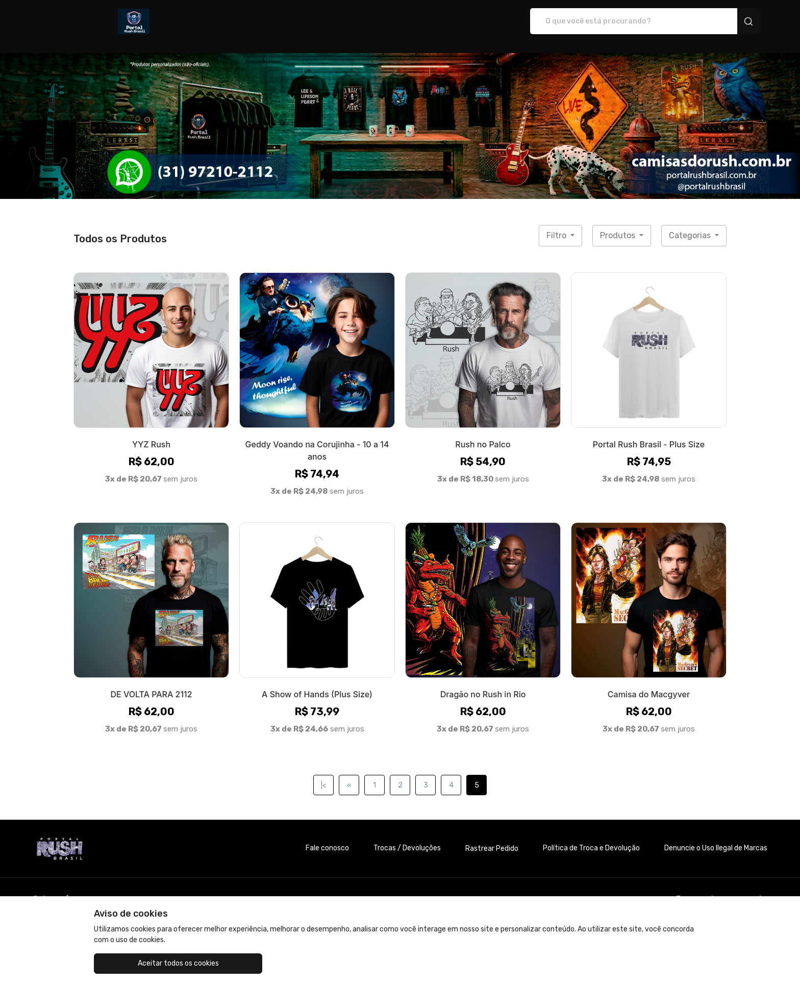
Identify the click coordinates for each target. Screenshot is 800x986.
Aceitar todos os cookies (145, 963)
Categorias (691, 225)
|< (323, 774)
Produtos (618, 225)
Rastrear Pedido (491, 837)
